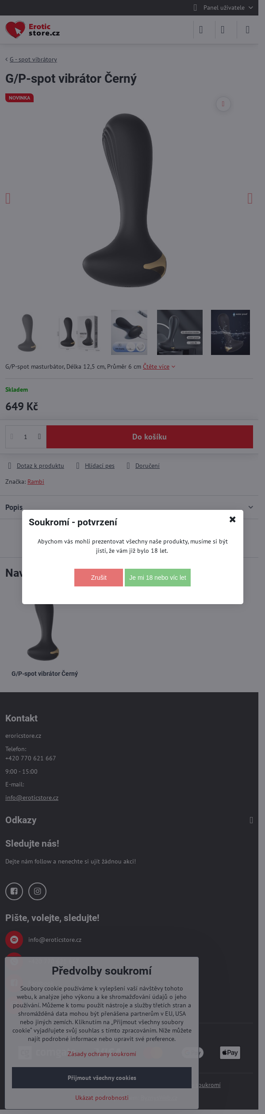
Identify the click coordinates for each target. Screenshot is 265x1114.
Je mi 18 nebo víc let (157, 577)
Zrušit (99, 577)
